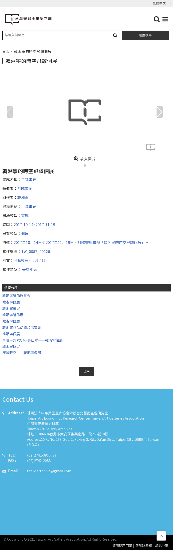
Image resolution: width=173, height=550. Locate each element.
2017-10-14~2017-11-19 (34, 224)
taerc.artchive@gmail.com (49, 470)
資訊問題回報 (122, 546)
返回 (86, 371)
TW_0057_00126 (35, 251)
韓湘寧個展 (11, 301)
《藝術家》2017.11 (30, 260)
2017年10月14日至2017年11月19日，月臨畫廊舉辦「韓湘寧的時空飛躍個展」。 (81, 242)
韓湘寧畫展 (11, 308)
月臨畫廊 (28, 179)
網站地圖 (161, 546)
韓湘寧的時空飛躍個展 (33, 51)
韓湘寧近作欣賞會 (16, 295)
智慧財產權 (143, 546)
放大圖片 (85, 158)
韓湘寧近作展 (13, 314)
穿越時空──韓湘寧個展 (21, 352)
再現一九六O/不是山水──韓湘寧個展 (32, 340)
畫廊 (25, 215)
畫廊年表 (29, 269)
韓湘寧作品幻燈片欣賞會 (21, 327)
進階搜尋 (145, 35)
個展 (25, 233)
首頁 (6, 51)
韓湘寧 (23, 197)
